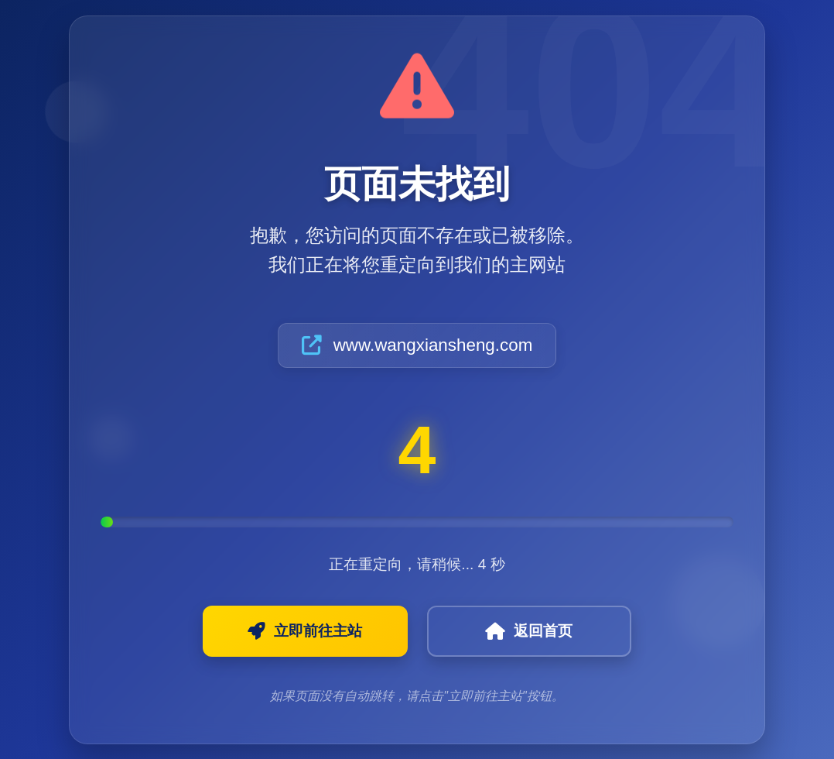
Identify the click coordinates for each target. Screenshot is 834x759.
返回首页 (511, 631)
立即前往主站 (322, 631)
